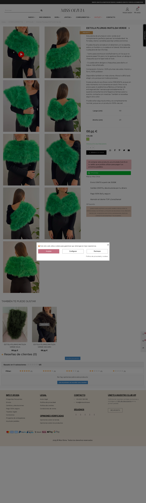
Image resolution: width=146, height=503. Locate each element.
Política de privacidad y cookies (97, 256)
